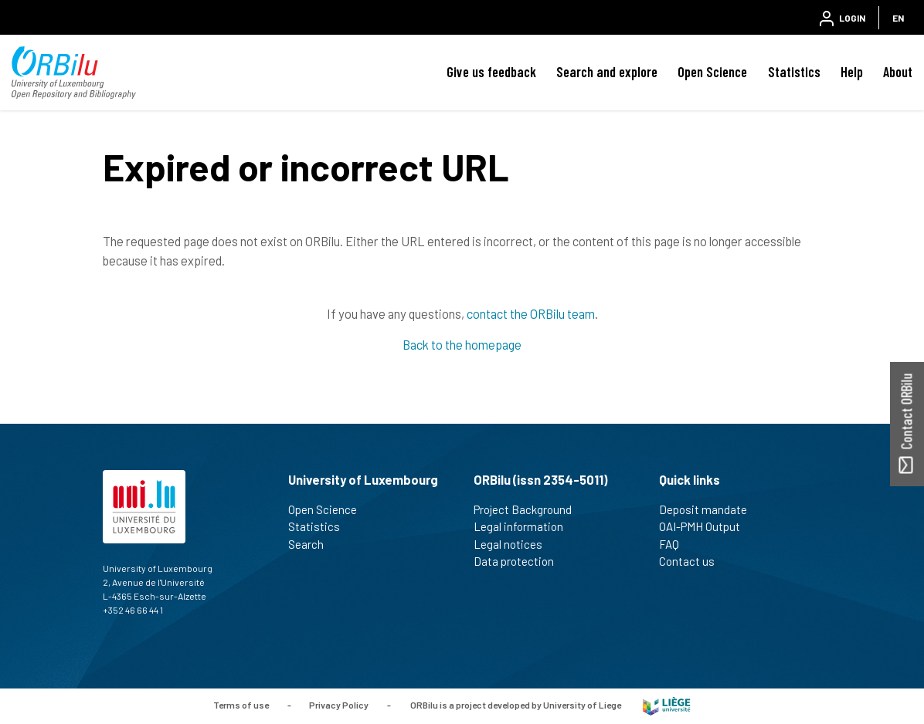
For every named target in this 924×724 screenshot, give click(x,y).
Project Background (529, 509)
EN (898, 17)
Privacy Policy (339, 704)
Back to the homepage (462, 344)
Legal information (525, 526)
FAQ (675, 544)
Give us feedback (491, 71)
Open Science (712, 71)
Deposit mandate (709, 509)
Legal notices (514, 544)
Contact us (693, 561)
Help (852, 71)
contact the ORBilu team (531, 313)
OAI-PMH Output (706, 526)
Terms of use (241, 704)
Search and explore (606, 71)
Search (312, 544)
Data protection (520, 561)
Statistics (794, 71)
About (897, 71)
